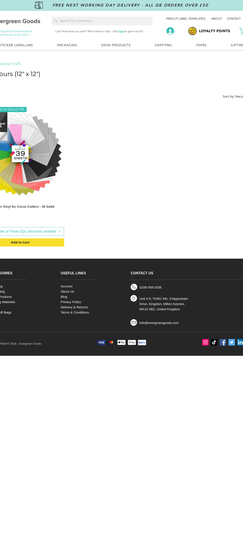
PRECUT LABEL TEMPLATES (185, 18)
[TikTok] (214, 342)
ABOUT (216, 18)
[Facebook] (223, 342)
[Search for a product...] (101, 21)
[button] (67, 45)
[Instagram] (205, 342)
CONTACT (234, 18)
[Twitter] (231, 342)
